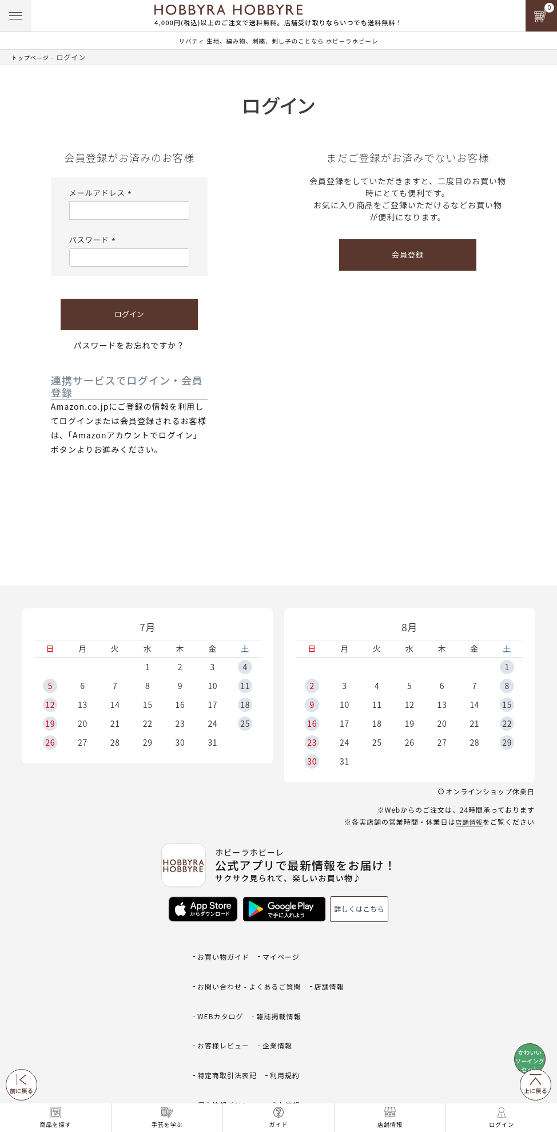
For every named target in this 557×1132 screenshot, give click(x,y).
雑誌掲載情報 (284, 981)
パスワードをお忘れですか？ (129, 345)
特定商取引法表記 (229, 1015)
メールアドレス (102, 192)
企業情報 (282, 998)
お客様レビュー (225, 998)
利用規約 (290, 1015)
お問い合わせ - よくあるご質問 (253, 964)
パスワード (94, 239)
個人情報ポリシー (229, 1032)
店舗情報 (468, 821)
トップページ (33, 57)
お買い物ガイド (225, 948)
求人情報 (290, 1032)
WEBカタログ (222, 981)
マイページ (286, 948)
